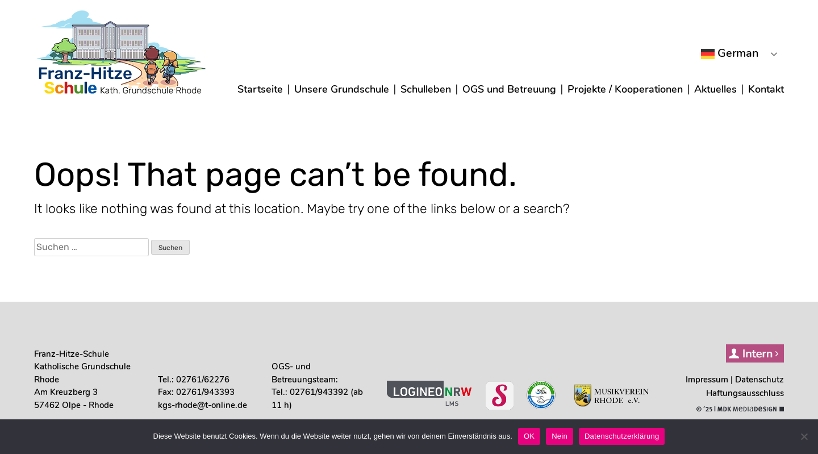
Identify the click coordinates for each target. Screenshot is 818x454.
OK (529, 436)
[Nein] (803, 436)
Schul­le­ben (425, 89)
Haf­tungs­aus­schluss (745, 393)
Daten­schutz (759, 379)
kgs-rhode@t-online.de (202, 405)
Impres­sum (707, 379)
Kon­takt (766, 89)
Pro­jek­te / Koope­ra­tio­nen (625, 89)
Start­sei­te (260, 89)
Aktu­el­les (715, 89)
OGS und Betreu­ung (509, 89)
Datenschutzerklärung (622, 436)
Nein (559, 436)
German (730, 53)
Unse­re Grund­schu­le (341, 89)
